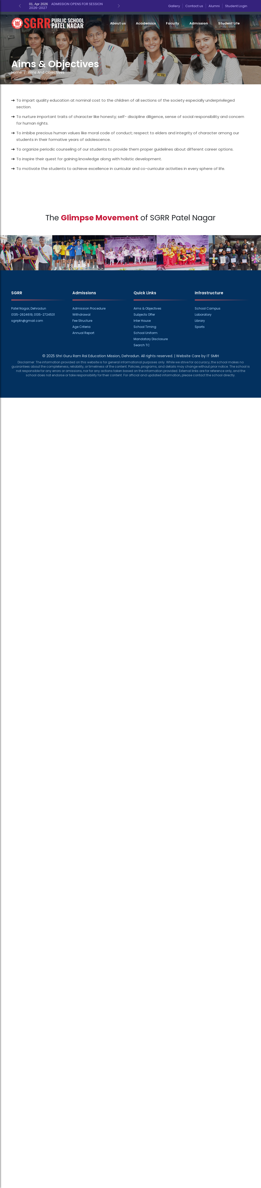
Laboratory (203, 314)
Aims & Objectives (147, 308)
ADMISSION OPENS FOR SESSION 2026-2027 (66, 6)
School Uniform (146, 333)
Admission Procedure (89, 308)
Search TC (142, 345)
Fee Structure (82, 320)
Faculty (172, 23)
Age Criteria (81, 327)
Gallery (174, 6)
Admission (198, 23)
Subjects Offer (144, 314)
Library (200, 320)
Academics (146, 23)
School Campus (207, 308)
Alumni (214, 6)
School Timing (145, 327)
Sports (200, 327)
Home (16, 72)
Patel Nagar (194, 217)
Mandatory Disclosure (151, 339)
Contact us (194, 6)
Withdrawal (81, 314)
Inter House (142, 320)
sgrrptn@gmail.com (27, 320)
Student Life (229, 23)
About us (118, 23)
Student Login (236, 6)
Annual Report (83, 333)
